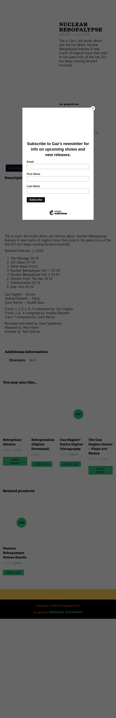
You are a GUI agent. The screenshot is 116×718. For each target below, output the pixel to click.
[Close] (93, 108)
